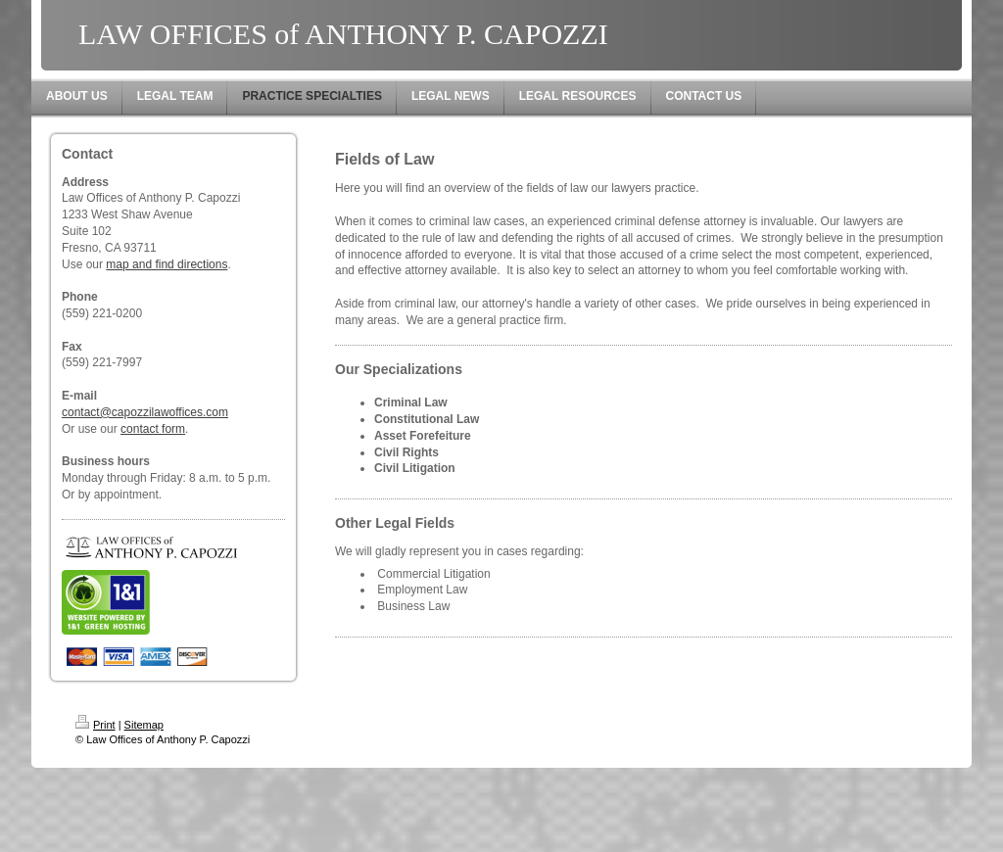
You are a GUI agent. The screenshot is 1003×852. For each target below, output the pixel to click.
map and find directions (166, 264)
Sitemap (144, 725)
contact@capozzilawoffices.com (145, 412)
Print (95, 725)
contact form (152, 429)
